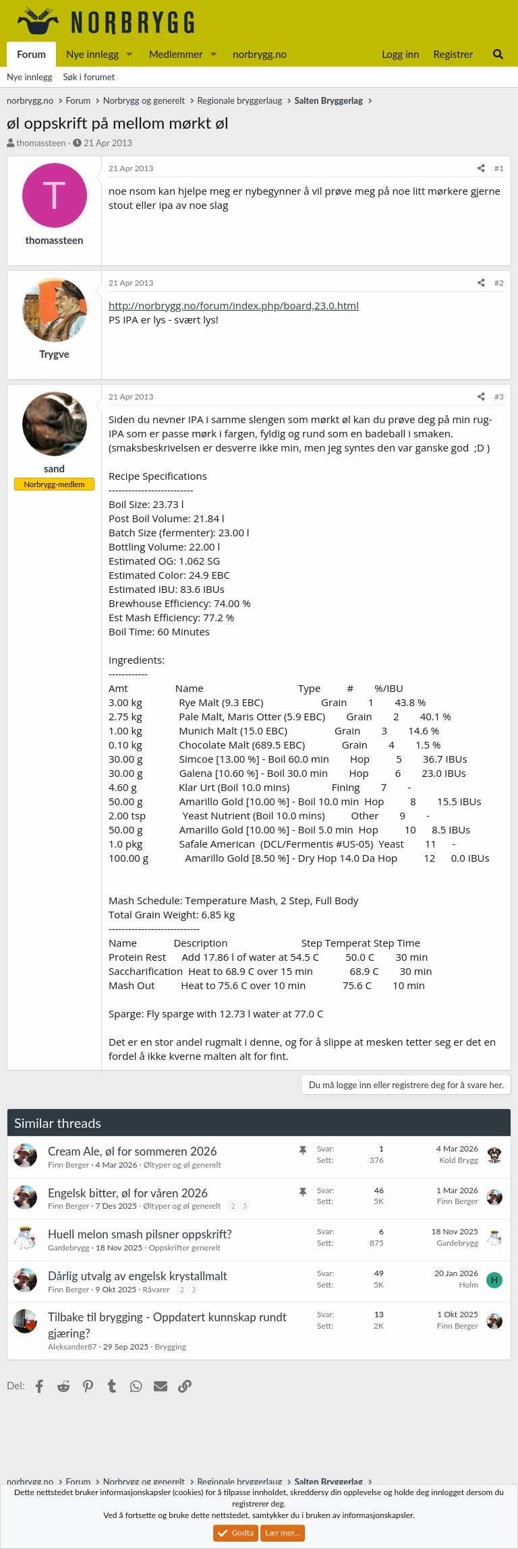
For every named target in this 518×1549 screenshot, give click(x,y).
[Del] (481, 169)
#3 (499, 396)
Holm (468, 1284)
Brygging (170, 1346)
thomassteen (40, 142)
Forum (31, 54)
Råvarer (156, 1289)
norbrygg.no (260, 54)
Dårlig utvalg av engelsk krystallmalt (137, 1276)
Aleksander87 (72, 1346)
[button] (129, 54)
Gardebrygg (68, 1247)
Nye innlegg (92, 54)
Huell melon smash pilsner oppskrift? (140, 1234)
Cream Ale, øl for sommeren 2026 (132, 1151)
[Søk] (498, 54)
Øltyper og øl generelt (182, 1165)
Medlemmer (176, 54)
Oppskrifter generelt (184, 1247)
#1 (499, 168)
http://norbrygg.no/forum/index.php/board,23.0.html (234, 305)
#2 (499, 283)
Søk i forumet (89, 76)
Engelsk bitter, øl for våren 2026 (128, 1193)
